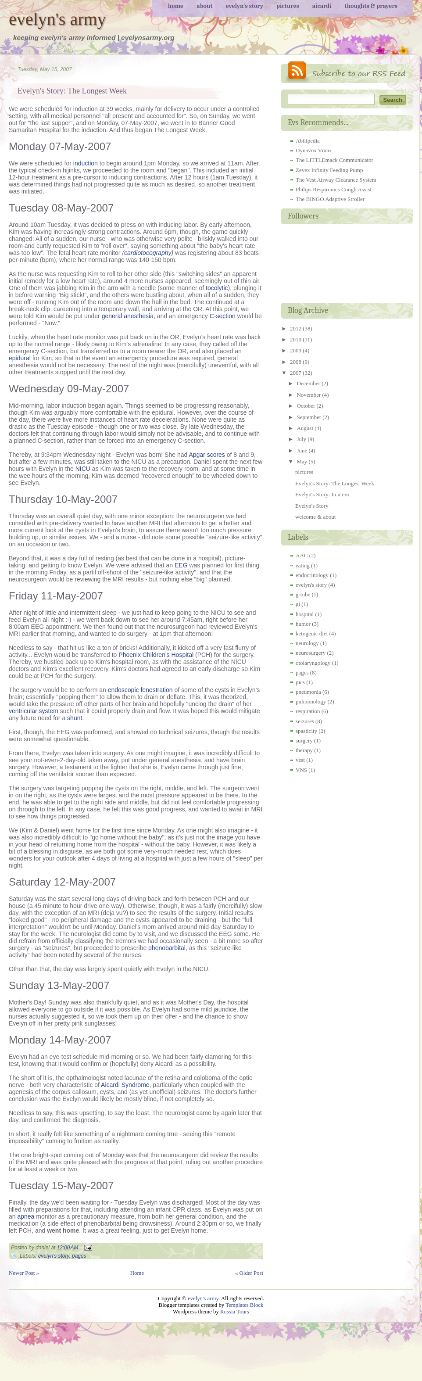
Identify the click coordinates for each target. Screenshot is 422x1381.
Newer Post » (24, 1273)
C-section (223, 315)
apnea (25, 1216)
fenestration (156, 689)
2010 (296, 339)
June (302, 450)
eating (303, 565)
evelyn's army (57, 19)
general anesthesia (128, 315)
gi (298, 604)
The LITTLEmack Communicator (334, 160)
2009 (296, 350)
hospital (305, 614)
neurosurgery (310, 652)
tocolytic (217, 287)
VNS (301, 770)
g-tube (303, 594)
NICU (82, 468)
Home (137, 1273)
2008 (296, 362)
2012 (296, 328)
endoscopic (123, 689)
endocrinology (312, 575)
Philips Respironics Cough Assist (334, 189)
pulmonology (311, 701)
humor (303, 624)
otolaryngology (313, 663)
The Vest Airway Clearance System (336, 179)
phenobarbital (167, 947)
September (309, 417)
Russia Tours (234, 1312)
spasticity (306, 731)
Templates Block (244, 1305)
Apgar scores (207, 454)
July (302, 439)
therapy (304, 750)
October (306, 405)
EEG (181, 565)
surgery (304, 740)
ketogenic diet (312, 633)
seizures (305, 721)
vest (300, 760)
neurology (307, 643)
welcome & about (315, 516)
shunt (74, 717)
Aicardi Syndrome (125, 1084)
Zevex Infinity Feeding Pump (329, 170)
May (302, 461)
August (306, 428)
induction (85, 163)
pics (300, 682)
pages (79, 1256)
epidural (20, 358)
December (309, 383)
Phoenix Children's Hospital (155, 654)
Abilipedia (308, 140)
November (309, 394)
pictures (304, 472)
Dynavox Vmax (314, 150)
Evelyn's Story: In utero (322, 494)
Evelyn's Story (312, 505)
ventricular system (33, 710)
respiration (308, 711)
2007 (296, 372)
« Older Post (249, 1273)
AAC (302, 555)
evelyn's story (53, 1256)
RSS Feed (347, 72)
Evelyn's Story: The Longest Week (72, 90)
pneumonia (308, 692)
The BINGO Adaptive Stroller (330, 199)
